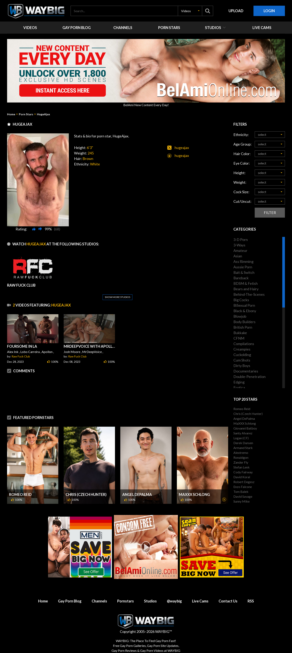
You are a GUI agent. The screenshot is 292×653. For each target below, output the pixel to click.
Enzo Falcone (242, 487)
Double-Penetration (249, 376)
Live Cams (200, 597)
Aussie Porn (242, 267)
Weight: (239, 182)
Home (11, 114)
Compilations (243, 343)
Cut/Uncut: (242, 201)
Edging (239, 382)
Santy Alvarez (242, 433)
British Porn (242, 327)
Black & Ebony (244, 311)
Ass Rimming (243, 261)
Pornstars (125, 597)
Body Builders (244, 321)
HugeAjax (43, 114)
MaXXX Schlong (194, 484)
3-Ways (239, 245)
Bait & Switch (243, 272)
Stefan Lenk (241, 467)
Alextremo (240, 452)
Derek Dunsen (243, 443)
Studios (150, 597)
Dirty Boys (241, 365)
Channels (99, 597)
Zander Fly (240, 462)
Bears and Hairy (246, 289)
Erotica (239, 387)
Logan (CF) (241, 438)
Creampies (241, 349)
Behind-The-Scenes (249, 294)
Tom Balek (240, 491)
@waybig (174, 597)
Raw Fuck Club (21, 346)
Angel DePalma (137, 484)
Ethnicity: (241, 134)
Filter (270, 212)
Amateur (240, 250)
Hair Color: (242, 153)
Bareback (241, 278)
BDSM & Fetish (245, 283)
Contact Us (228, 597)
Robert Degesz (243, 482)
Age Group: (242, 144)
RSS (251, 597)
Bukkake (240, 332)
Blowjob (239, 316)
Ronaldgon (240, 457)
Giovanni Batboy (245, 428)
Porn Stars (26, 114)
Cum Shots (241, 360)
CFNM (238, 338)
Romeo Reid (20, 484)
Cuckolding (242, 354)
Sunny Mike (241, 501)
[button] (190, 11)
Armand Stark (243, 448)
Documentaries (245, 371)
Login (269, 11)
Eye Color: (241, 163)
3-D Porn (240, 239)
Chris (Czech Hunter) (86, 484)
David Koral (241, 477)
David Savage (242, 496)
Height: (239, 173)
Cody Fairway (243, 472)
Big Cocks (241, 300)
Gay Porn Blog (70, 597)
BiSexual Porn (244, 305)
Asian (237, 256)
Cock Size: (241, 192)
